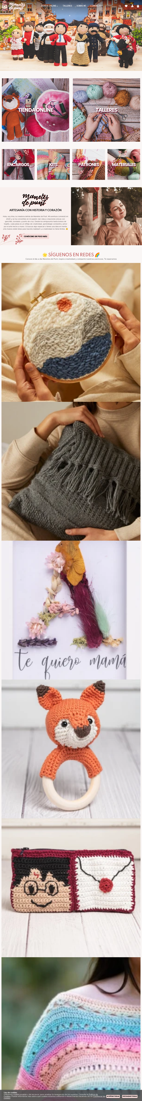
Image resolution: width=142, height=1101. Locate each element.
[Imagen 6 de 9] (71, 1026)
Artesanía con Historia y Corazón (35, 210)
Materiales (124, 164)
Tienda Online (35, 110)
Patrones (88, 164)
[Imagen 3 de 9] (71, 610)
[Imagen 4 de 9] (71, 749)
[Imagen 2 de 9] (71, 471)
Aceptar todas (113, 1096)
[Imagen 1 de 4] (71, 35)
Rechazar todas (130, 1096)
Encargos (18, 164)
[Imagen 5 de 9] (71, 887)
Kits (53, 164)
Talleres (106, 110)
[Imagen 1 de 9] (71, 332)
